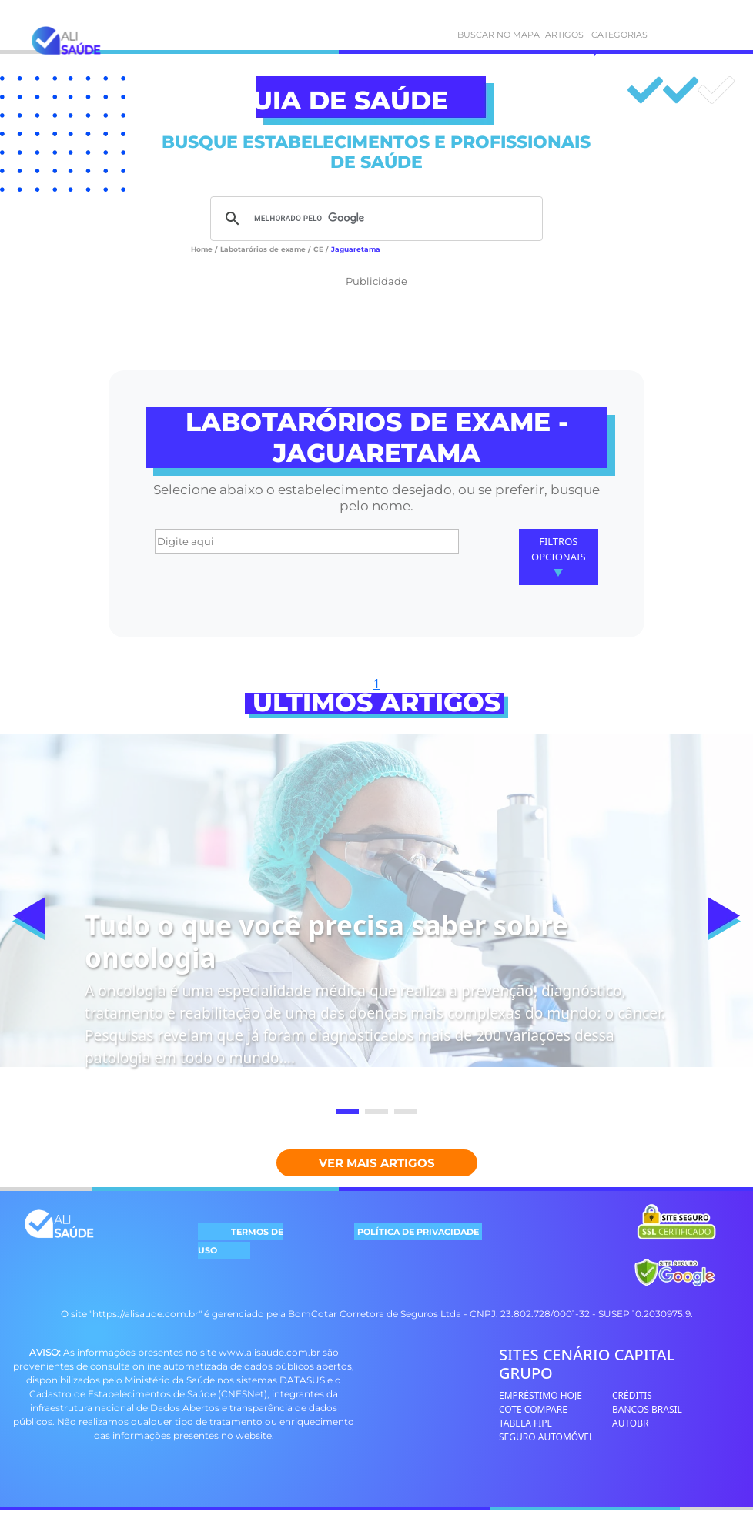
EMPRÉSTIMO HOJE (540, 1395)
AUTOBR (630, 1423)
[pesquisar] (374, 218)
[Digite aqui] (307, 541)
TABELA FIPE (525, 1423)
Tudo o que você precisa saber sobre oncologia (326, 941)
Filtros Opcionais (558, 555)
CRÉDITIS (632, 1395)
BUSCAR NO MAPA (463, 34)
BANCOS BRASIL (647, 1409)
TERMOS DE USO (240, 1241)
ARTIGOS (552, 34)
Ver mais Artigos (377, 1163)
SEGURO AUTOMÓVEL (546, 1436)
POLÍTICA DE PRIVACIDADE (418, 1231)
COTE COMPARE (533, 1409)
